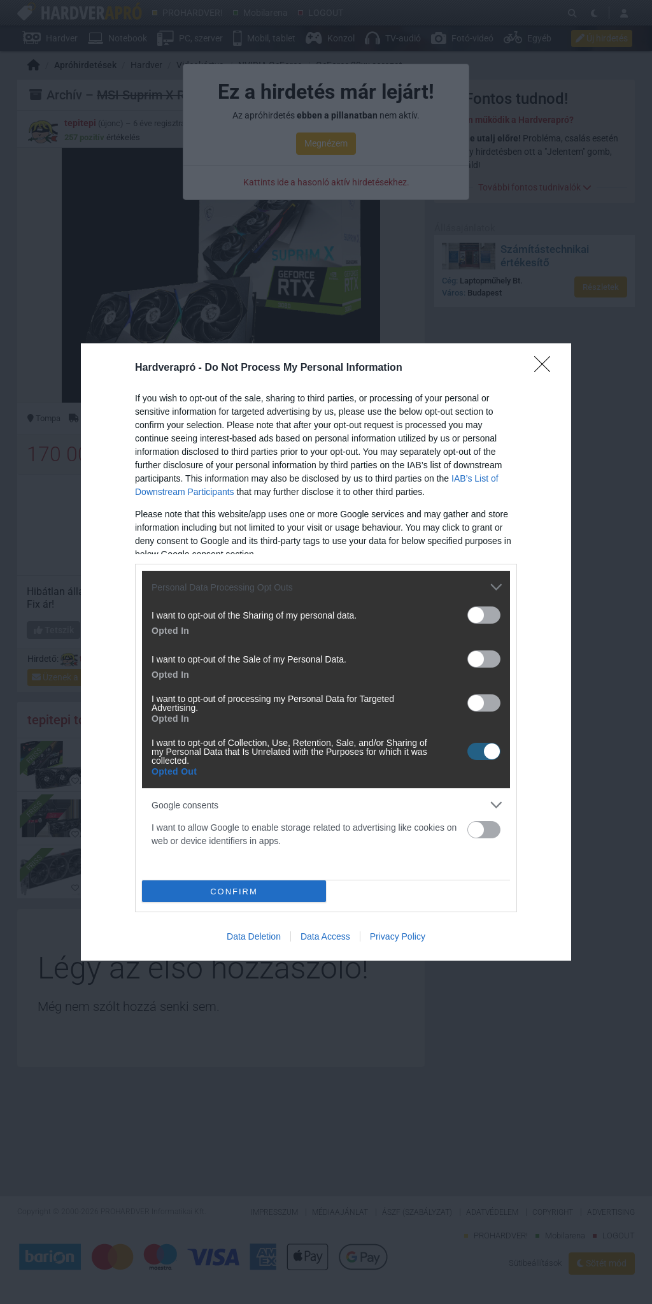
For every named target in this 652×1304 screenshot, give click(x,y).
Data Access (325, 936)
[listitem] (326, 587)
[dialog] (326, 652)
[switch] (483, 615)
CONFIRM (234, 891)
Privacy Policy (397, 936)
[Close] (546, 368)
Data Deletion (254, 936)
